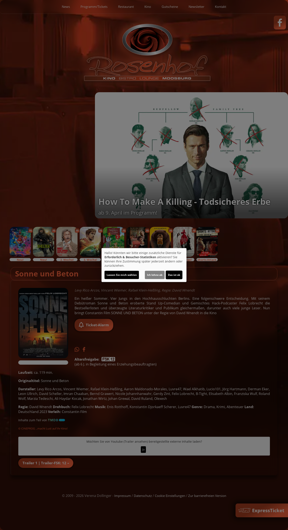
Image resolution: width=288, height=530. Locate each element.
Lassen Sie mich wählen (122, 275)
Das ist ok (174, 275)
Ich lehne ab (154, 275)
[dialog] (144, 265)
